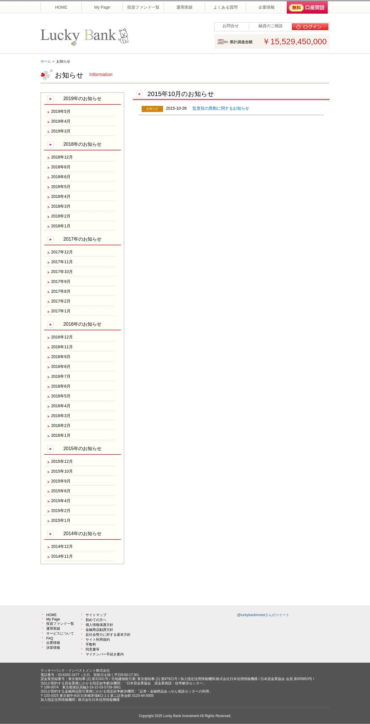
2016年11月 (62, 347)
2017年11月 (62, 261)
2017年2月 (61, 301)
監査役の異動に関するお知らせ (221, 108)
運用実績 (53, 629)
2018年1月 (61, 226)
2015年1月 (61, 520)
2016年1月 (61, 435)
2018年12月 (62, 157)
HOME (51, 615)
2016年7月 (61, 376)
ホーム (45, 61)
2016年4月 (61, 406)
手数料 (91, 644)
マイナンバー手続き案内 (105, 654)
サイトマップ (96, 615)
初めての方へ (96, 620)
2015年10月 (62, 471)
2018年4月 (61, 196)
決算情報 (53, 648)
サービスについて (60, 633)
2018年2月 (61, 216)
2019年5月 (61, 111)
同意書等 (92, 649)
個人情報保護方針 (99, 625)
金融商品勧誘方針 (99, 630)
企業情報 (53, 643)
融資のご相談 (270, 25)
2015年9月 (61, 481)
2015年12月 (62, 461)
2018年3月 (61, 206)
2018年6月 (61, 176)
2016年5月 (61, 396)
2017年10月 (62, 271)
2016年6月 (61, 386)
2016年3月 (61, 415)
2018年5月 (61, 186)
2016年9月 (61, 356)
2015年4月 (61, 500)
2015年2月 (61, 510)
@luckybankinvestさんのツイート (263, 615)
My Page (53, 619)
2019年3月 (61, 131)
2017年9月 (61, 281)
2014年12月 (62, 546)
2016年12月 (62, 337)
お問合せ (231, 25)
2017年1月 (61, 311)
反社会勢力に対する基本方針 (108, 635)
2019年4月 (61, 121)
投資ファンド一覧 (60, 624)
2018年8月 (61, 167)
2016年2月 (61, 425)
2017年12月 (62, 252)
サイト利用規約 (98, 640)
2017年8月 (61, 291)
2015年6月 (61, 491)
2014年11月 (62, 556)
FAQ (49, 638)
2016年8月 (61, 366)
